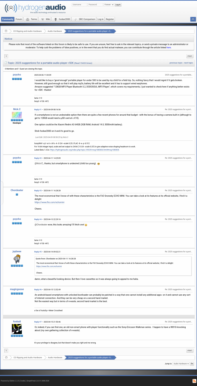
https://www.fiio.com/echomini (49, 202)
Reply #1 (38, 110)
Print (189, 56)
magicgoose (17, 289)
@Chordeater (41, 224)
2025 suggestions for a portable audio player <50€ (90, 31)
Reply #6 (38, 290)
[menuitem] (189, 56)
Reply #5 (38, 252)
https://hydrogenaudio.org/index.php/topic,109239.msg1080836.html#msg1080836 (84, 150)
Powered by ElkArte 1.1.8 (10, 381)
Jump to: (168, 364)
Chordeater (17, 190)
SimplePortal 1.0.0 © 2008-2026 (38, 381)
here (169, 47)
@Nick (38, 163)
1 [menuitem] (6, 56)
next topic (188, 63)
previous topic (176, 63)
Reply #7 (38, 322)
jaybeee (17, 251)
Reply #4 (38, 219)
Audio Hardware (55, 31)
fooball (17, 321)
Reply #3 (38, 191)
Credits (22, 381)
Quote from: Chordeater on (56, 259)
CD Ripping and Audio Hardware (27, 31)
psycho (17, 74)
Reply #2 (38, 158)
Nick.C (17, 109)
